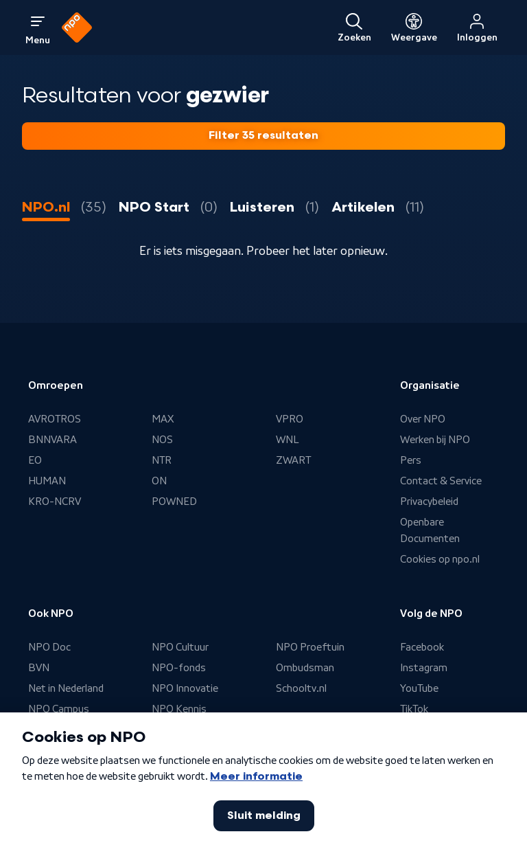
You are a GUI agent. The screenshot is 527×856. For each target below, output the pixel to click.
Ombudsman (305, 667)
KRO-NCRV (54, 501)
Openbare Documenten (430, 530)
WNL (287, 439)
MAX (163, 419)
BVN (38, 667)
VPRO (289, 419)
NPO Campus (58, 708)
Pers (410, 460)
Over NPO (422, 419)
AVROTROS (54, 419)
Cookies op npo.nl (440, 559)
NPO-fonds (179, 667)
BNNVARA (52, 439)
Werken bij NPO (435, 439)
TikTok (414, 708)
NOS (162, 439)
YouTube (419, 688)
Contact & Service (441, 480)
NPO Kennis (179, 708)
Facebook (422, 647)
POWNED (174, 501)
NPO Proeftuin (310, 647)
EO (35, 460)
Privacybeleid (429, 501)
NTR (162, 460)
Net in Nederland (66, 688)
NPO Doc (49, 647)
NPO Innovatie (185, 688)
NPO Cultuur (180, 647)
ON (159, 480)
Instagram (423, 667)
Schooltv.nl (301, 688)
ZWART (293, 460)
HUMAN (47, 480)
